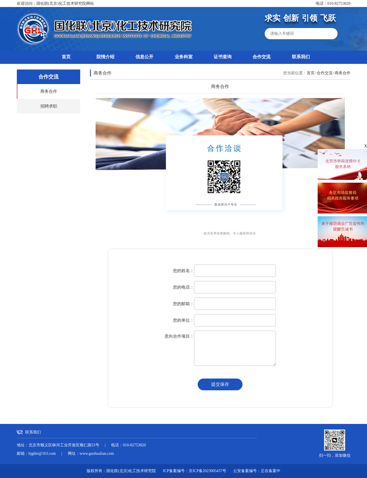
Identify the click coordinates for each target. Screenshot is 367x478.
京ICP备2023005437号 (207, 471)
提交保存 (220, 384)
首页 (66, 56)
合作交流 (262, 56)
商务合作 (48, 91)
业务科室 (184, 56)
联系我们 (301, 56)
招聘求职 (48, 106)
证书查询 (223, 56)
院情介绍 (105, 56)
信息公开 (144, 56)
